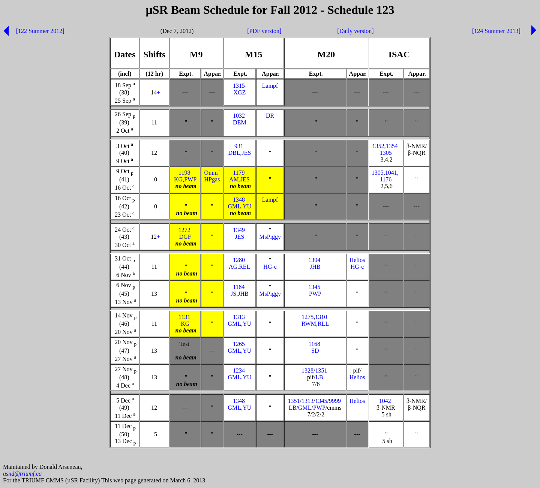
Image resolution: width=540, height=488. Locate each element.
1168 (314, 344)
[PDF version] (264, 31)
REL (244, 266)
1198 (184, 172)
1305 (386, 153)
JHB (315, 266)
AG (233, 266)
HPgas (212, 179)
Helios (357, 260)
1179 (238, 172)
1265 (239, 344)
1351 (321, 370)
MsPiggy (270, 237)
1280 (239, 260)
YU (247, 206)
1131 (184, 317)
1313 (239, 317)
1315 (239, 85)
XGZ (239, 92)
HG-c (270, 266)
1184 (238, 287)
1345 (314, 287)
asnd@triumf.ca (22, 475)
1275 (308, 317)
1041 (391, 172)
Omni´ (212, 172)
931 (238, 146)
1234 (239, 370)
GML (235, 206)
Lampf (270, 85)
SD (315, 350)
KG (178, 179)
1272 (184, 230)
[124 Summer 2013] (496, 31)
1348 (239, 199)
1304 (314, 260)
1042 (385, 401)
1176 (386, 179)
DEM (239, 122)
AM (234, 179)
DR (270, 115)
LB (319, 377)
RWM (309, 323)
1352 (378, 146)
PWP (190, 179)
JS (233, 293)
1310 (321, 317)
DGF (185, 237)
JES (246, 153)
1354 (392, 146)
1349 (239, 230)
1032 (239, 115)
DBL (234, 153)
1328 (308, 370)
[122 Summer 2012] (40, 31)
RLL (323, 323)
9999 (335, 401)
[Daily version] (355, 31)
